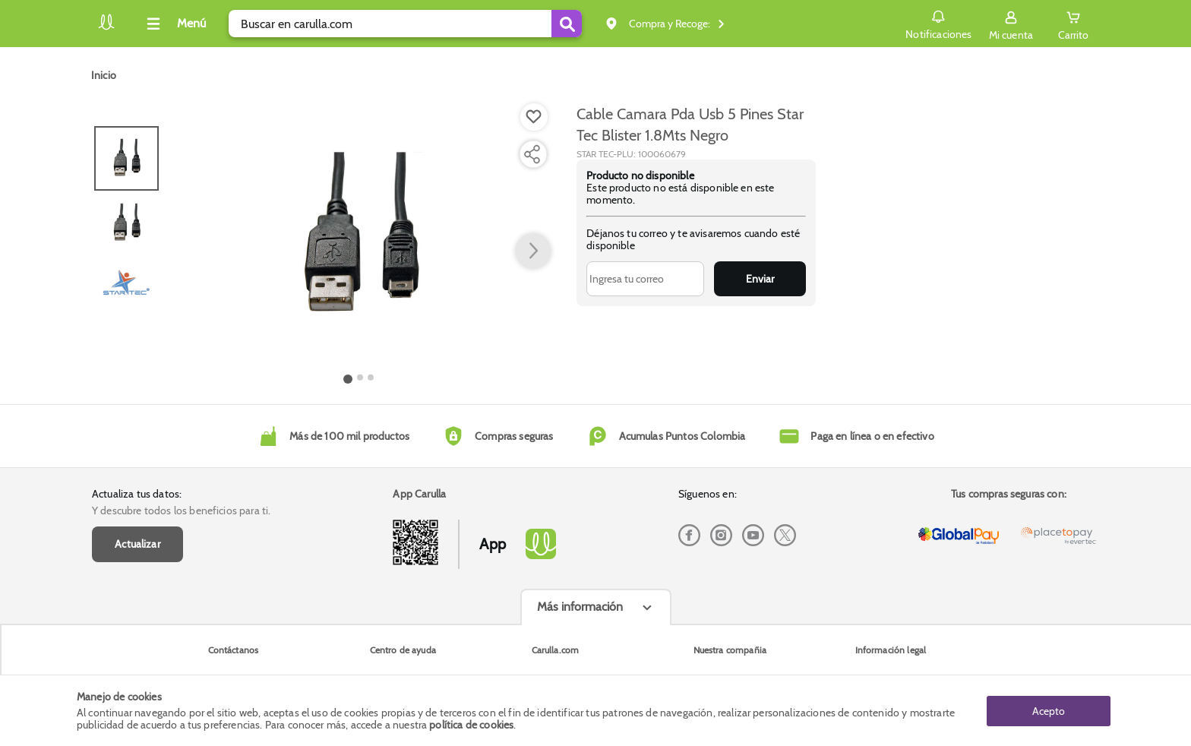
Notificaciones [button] (938, 22)
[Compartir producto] (531, 154)
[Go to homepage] (103, 75)
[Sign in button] (1011, 24)
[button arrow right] (533, 251)
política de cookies (471, 725)
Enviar (760, 279)
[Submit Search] (566, 23)
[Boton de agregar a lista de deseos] (534, 117)
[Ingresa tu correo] (645, 278)
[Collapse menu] (173, 23)
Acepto (1048, 710)
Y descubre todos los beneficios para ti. (181, 510)
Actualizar (137, 544)
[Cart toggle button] (1073, 23)
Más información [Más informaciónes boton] (580, 606)
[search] (405, 23)
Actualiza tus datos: (137, 494)
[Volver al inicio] (106, 28)
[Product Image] (359, 236)
